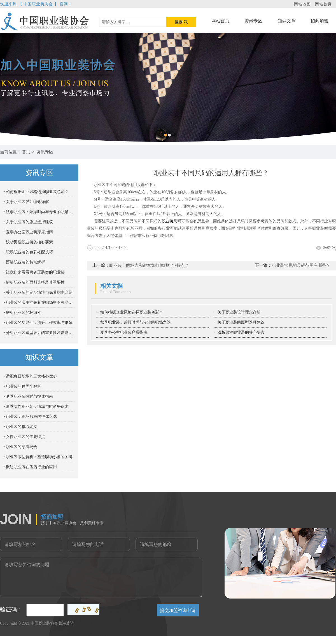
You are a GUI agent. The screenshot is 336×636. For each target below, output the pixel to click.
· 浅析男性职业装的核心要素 (28, 242)
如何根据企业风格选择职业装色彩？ (131, 312)
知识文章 (286, 20)
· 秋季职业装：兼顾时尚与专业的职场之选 (39, 212)
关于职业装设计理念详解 (239, 312)
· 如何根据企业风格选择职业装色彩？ (36, 192)
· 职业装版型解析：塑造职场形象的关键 (38, 457)
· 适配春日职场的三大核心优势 (30, 376)
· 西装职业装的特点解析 (24, 262)
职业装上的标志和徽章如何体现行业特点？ (149, 265)
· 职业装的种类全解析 (22, 386)
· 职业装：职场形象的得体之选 (30, 416)
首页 (26, 152)
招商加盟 (319, 20)
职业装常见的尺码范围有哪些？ (301, 265)
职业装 (168, 221)
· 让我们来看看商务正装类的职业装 (34, 272)
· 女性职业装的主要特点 (24, 437)
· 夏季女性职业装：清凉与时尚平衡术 (36, 406)
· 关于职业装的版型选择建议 (28, 222)
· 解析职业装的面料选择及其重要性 (34, 282)
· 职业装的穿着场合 (20, 447)
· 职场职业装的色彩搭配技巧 (28, 252)
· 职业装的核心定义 (20, 427)
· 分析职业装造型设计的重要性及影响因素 (39, 333)
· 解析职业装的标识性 (22, 312)
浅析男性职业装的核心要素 (241, 332)
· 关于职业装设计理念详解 (26, 202)
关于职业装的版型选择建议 (241, 322)
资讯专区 (253, 20)
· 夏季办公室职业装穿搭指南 (28, 232)
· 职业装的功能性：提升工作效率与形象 (38, 323)
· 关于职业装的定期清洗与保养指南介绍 (38, 292)
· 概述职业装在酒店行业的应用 (30, 467)
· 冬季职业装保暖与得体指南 (28, 396)
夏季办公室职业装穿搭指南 (123, 332)
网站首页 (323, 4)
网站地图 (302, 4)
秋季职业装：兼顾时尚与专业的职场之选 (135, 322)
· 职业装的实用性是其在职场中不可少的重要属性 (39, 302)
